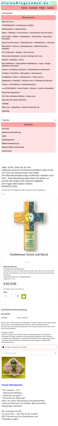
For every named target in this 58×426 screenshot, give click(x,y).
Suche (50, 8)
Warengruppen (7, 13)
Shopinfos (5, 120)
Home (24, 8)
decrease (6, 296)
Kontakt (33, 8)
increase (18, 296)
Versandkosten (19, 289)
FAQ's (42, 8)
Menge (5, 292)
